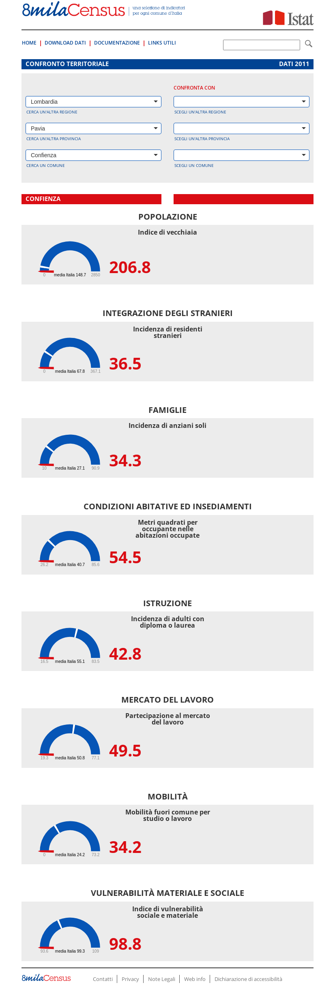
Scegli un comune (194, 165)
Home (29, 42)
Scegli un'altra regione (200, 112)
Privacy (130, 979)
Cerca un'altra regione (51, 112)
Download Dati (65, 42)
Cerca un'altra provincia (53, 138)
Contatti (103, 979)
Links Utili (162, 42)
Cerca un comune (45, 165)
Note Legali (161, 979)
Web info (195, 979)
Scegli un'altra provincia (202, 138)
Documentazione (117, 42)
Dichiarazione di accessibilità (248, 979)
